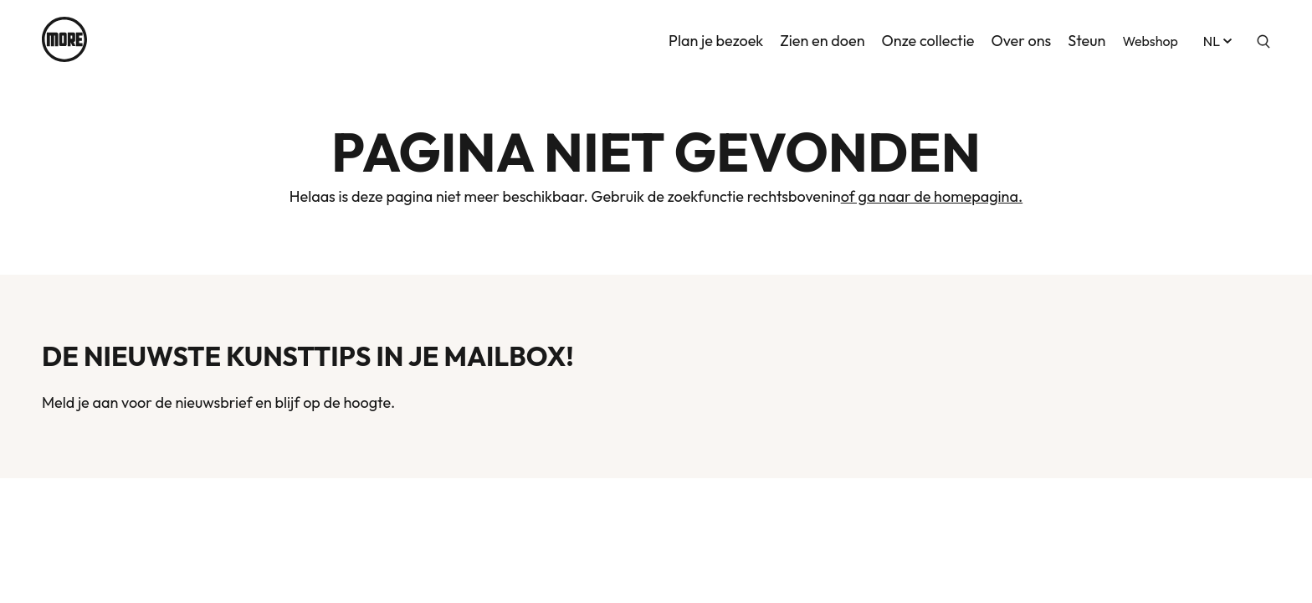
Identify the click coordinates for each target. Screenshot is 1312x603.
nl (1219, 39)
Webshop (1149, 39)
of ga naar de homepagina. (932, 196)
